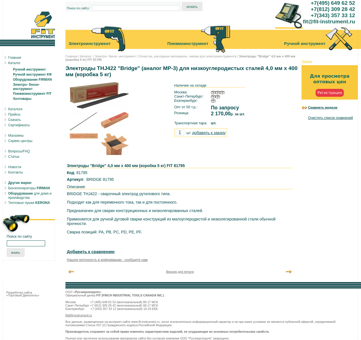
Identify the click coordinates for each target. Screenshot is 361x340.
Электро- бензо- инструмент (115, 56)
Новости (14, 167)
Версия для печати (180, 271)
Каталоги (15, 109)
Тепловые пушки (29, 203)
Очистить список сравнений (330, 118)
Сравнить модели (322, 107)
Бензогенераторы (29, 188)
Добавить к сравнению (91, 251)
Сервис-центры (20, 141)
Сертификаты (19, 125)
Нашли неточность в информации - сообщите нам (107, 260)
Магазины (16, 136)
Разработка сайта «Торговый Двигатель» (22, 294)
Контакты (15, 172)
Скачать (14, 120)
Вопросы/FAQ (19, 151)
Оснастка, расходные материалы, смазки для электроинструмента (187, 56)
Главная (71, 56)
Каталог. (86, 56)
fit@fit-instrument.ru (78, 315)
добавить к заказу (209, 132)
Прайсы (14, 114)
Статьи (13, 157)
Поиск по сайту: (78, 8)
